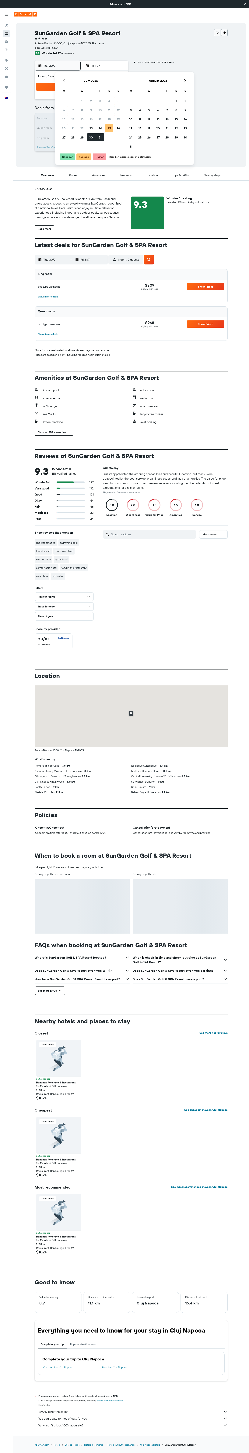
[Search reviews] (152, 534)
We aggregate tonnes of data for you (133, 1418)
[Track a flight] (6, 68)
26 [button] (118, 128)
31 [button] (100, 137)
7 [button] (73, 110)
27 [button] (63, 137)
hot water (58, 576)
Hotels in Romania (93, 1444)
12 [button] (118, 110)
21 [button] (73, 128)
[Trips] (6, 87)
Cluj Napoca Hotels (150, 1444)
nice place (42, 576)
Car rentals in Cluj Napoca (58, 1367)
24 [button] (100, 128)
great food (61, 559)
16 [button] (91, 119)
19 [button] (118, 119)
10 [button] (100, 110)
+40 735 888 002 (46, 48)
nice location (43, 559)
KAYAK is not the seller (133, 1411)
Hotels (57, 1444)
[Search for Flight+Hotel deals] (6, 49)
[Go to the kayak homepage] (25, 14)
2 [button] (91, 101)
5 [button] (118, 101)
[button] (245, 4)
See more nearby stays (213, 1032)
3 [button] (100, 101)
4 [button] (109, 101)
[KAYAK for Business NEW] (6, 76)
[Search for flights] (6, 26)
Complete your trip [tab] (52, 1344)
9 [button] (91, 110)
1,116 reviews (66, 53)
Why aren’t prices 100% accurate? (133, 1425)
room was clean (64, 551)
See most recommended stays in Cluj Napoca (199, 1187)
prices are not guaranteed (110, 1400)
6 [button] (64, 110)
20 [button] (64, 128)
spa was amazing (45, 542)
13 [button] (63, 119)
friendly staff (43, 551)
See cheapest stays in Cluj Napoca (206, 1110)
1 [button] (81, 101)
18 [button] (109, 119)
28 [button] (73, 137)
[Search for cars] (6, 42)
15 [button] (82, 119)
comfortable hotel (46, 568)
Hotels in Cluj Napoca (114, 1367)
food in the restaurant (74, 568)
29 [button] (82, 137)
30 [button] (91, 137)
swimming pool (69, 542)
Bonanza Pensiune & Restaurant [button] (55, 1082)
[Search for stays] (6, 34)
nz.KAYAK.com (42, 1444)
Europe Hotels (72, 1444)
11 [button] (109, 110)
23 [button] (91, 128)
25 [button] (109, 128)
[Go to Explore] (6, 60)
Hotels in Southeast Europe (121, 1444)
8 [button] (82, 110)
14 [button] (73, 119)
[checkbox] (53, 641)
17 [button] (100, 119)
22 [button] (82, 128)
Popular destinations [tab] (83, 1344)
